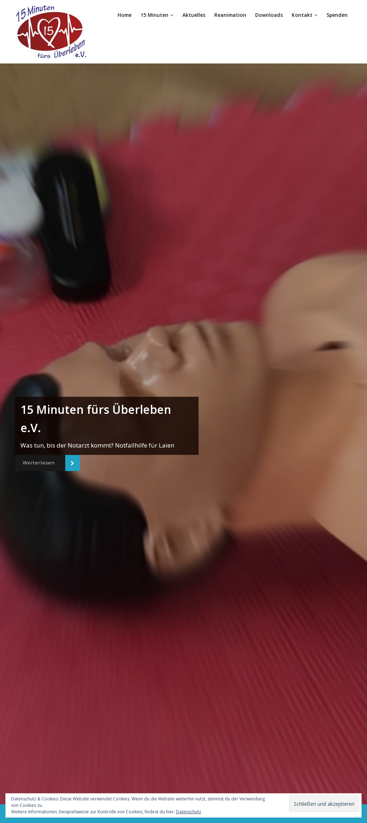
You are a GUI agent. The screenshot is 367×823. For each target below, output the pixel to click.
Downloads (269, 14)
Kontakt (305, 14)
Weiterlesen (40, 463)
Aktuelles (194, 14)
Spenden (337, 14)
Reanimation (230, 14)
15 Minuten (157, 14)
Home (125, 14)
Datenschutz (188, 812)
